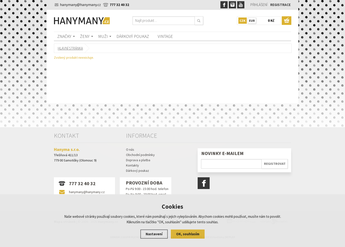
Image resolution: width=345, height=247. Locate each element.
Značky (64, 36)
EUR (252, 20)
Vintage (165, 36)
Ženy (85, 36)
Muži (103, 36)
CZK (243, 20)
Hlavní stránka (70, 48)
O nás (130, 149)
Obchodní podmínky (140, 155)
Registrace (280, 4)
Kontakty (132, 165)
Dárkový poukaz (132, 36)
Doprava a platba (138, 160)
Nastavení (154, 234)
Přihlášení (258, 4)
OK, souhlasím (187, 234)
